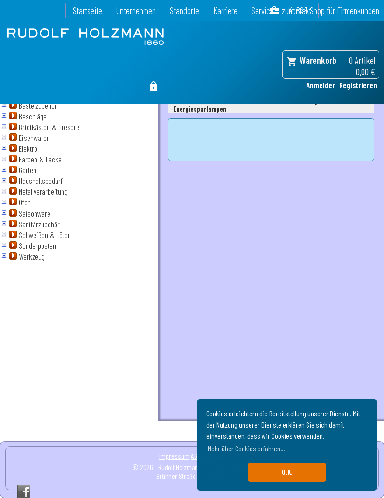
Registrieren (358, 85)
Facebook (23, 491)
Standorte (184, 10)
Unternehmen (136, 10)
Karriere (225, 10)
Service (262, 10)
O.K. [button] (287, 472)
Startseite (87, 10)
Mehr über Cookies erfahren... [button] (246, 448)
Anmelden (321, 85)
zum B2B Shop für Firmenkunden (330, 10)
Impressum (174, 455)
